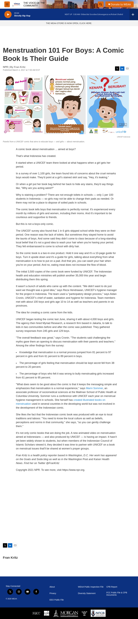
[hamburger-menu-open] (7, 4)
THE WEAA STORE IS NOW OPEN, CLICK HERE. (69, 23)
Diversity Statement (86, 593)
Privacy (52, 593)
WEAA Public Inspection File (91, 587)
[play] (8, 14)
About (52, 587)
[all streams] (133, 14)
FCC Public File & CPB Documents (116, 594)
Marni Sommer (94, 388)
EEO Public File (56, 600)
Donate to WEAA (121, 4)
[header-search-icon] (101, 4)
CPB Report (111, 587)
